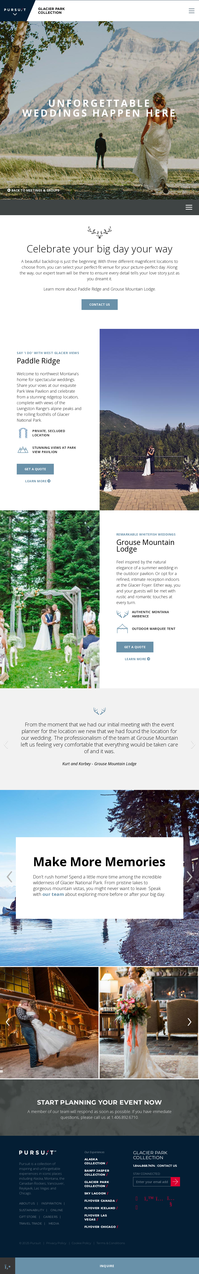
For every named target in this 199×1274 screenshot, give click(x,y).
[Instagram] (159, 1198)
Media (54, 1223)
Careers (50, 1216)
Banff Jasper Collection (96, 1172)
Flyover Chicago (100, 1226)
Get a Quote (35, 469)
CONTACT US (167, 1165)
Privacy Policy (56, 1243)
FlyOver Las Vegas (95, 1217)
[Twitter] (147, 1198)
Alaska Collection (94, 1161)
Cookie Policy (81, 1243)
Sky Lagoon (95, 1193)
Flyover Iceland (99, 1208)
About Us (27, 1203)
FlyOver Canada (99, 1200)
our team (53, 894)
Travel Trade (30, 1223)
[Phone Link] (8, 1266)
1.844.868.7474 (144, 1165)
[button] (15, 739)
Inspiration (51, 1203)
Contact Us (99, 304)
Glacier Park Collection (96, 1183)
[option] (99, 878)
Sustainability (31, 1210)
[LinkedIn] (136, 1207)
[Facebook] (136, 1198)
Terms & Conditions (110, 1243)
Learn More (36, 480)
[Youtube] (170, 1198)
